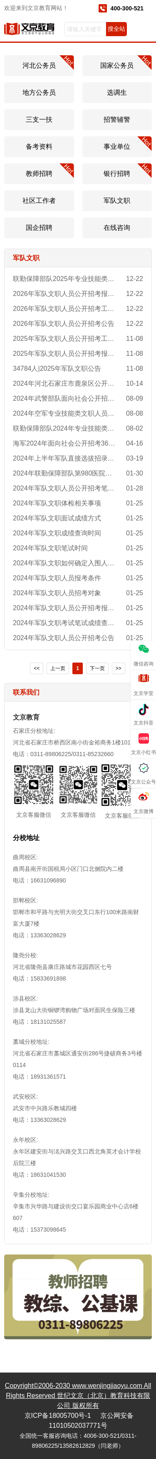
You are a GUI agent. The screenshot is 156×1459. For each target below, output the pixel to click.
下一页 (97, 668)
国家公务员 (126, 62)
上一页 (57, 668)
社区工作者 (39, 200)
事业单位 (128, 143)
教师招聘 (50, 170)
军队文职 (117, 200)
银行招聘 (128, 170)
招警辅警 (117, 119)
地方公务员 (39, 92)
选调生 (117, 92)
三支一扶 (39, 119)
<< (37, 668)
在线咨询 (117, 227)
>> (118, 668)
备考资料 (39, 146)
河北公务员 (48, 62)
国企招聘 (39, 227)
